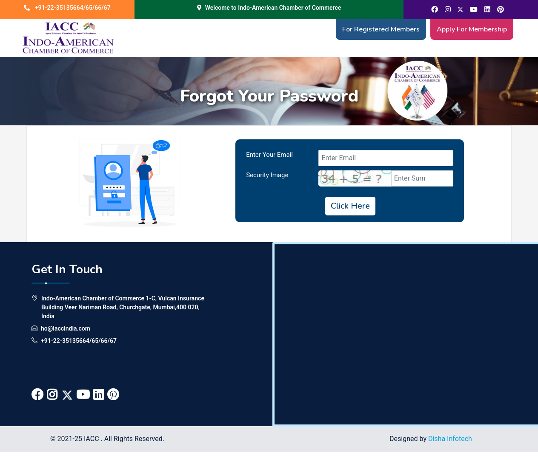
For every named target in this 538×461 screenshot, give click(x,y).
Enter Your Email (269, 154)
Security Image (267, 175)
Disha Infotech (450, 439)
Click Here (350, 206)
